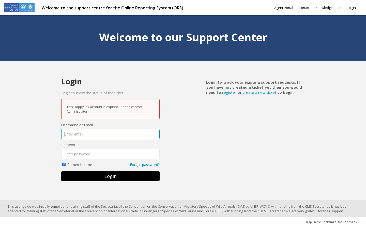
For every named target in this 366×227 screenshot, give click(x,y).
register (229, 92)
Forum (304, 7)
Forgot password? (145, 164)
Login (352, 7)
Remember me (79, 164)
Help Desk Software (320, 222)
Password (69, 144)
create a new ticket (259, 92)
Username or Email (77, 125)
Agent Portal (283, 7)
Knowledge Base (328, 7)
